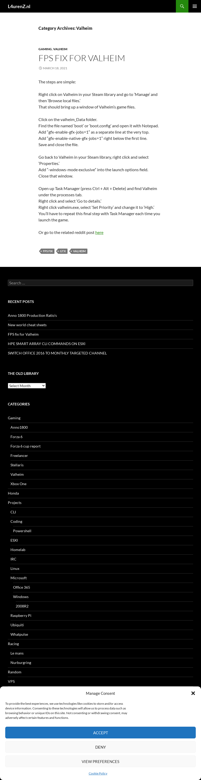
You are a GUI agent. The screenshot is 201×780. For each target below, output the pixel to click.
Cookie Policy (98, 773)
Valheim (60, 49)
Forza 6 (16, 436)
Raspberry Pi (20, 615)
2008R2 (22, 606)
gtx (63, 251)
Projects (14, 502)
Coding (16, 521)
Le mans (17, 653)
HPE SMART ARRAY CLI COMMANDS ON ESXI (46, 343)
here (99, 232)
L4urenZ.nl (19, 6)
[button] (193, 693)
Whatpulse (19, 634)
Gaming (45, 49)
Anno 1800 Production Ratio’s (32, 315)
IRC (13, 559)
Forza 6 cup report (25, 446)
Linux (14, 568)
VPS (11, 681)
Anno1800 (19, 427)
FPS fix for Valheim (81, 58)
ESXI (14, 540)
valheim (79, 251)
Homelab (17, 549)
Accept (100, 732)
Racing (13, 643)
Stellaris (17, 465)
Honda (13, 493)
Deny (100, 747)
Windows (21, 596)
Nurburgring (20, 662)
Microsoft (18, 578)
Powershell (22, 531)
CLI (13, 512)
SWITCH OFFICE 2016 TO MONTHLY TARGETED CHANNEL (57, 353)
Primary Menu (194, 6)
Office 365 (21, 587)
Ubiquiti (17, 625)
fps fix (48, 251)
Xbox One (18, 483)
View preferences (100, 761)
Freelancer (19, 455)
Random (14, 672)
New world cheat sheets (27, 325)
